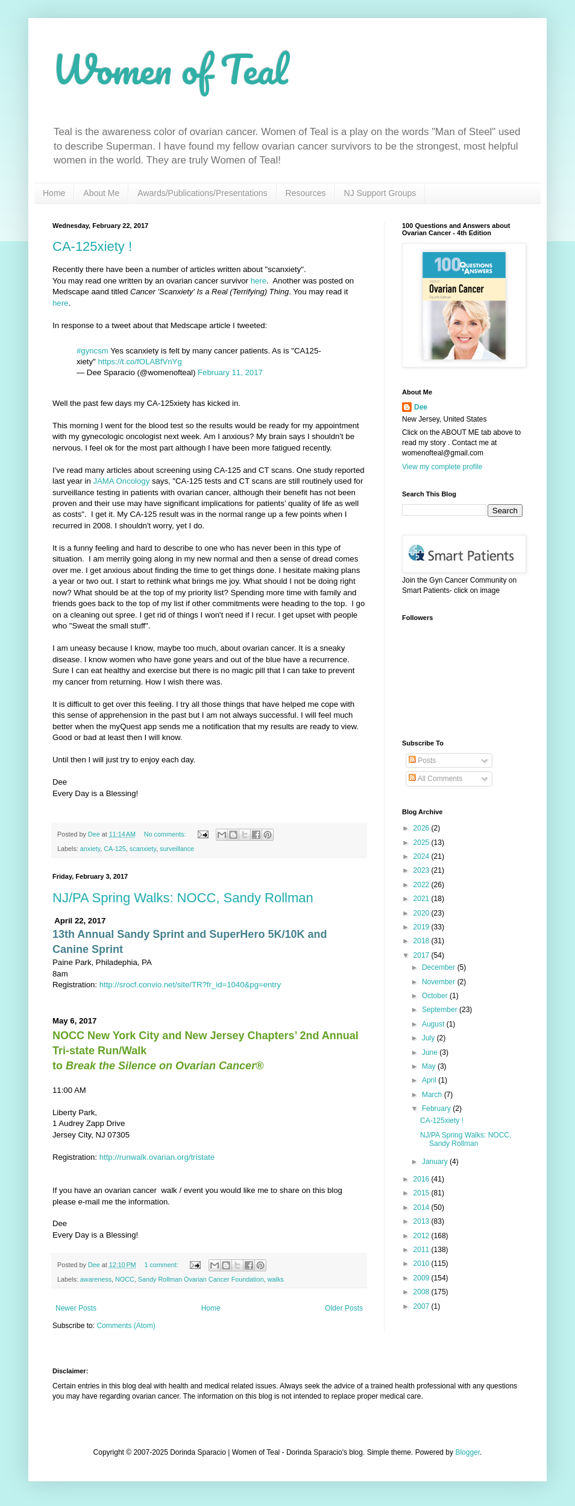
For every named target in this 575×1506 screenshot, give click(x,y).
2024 (422, 856)
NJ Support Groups (380, 193)
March (433, 1094)
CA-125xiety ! (92, 246)
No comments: (166, 834)
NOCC (124, 1279)
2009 (422, 1278)
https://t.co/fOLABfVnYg (139, 361)
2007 (422, 1306)
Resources (306, 193)
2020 (422, 913)
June (430, 1052)
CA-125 (115, 848)
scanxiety (143, 848)
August (434, 1024)
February (437, 1108)
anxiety (90, 848)
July (429, 1038)
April (430, 1080)
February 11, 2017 (230, 372)
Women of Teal (170, 69)
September (440, 1009)
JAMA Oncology (121, 481)
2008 (422, 1292)
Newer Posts (75, 1308)
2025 (422, 842)
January (436, 1161)
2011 (422, 1249)
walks (276, 1279)
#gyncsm (92, 350)
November (439, 982)
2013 (422, 1221)
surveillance (177, 848)
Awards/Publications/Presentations (202, 193)
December (439, 967)
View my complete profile (442, 467)
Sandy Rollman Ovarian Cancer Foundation (201, 1279)
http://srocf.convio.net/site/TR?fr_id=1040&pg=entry (190, 984)
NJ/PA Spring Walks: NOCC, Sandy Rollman (182, 897)
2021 (422, 898)
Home (54, 193)
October (436, 996)
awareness (96, 1279)
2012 (422, 1236)
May (430, 1066)
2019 (422, 927)
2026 (422, 828)
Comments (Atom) (125, 1325)
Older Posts (344, 1308)
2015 (422, 1193)
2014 (422, 1207)
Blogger (467, 1452)
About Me (101, 193)
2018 (422, 941)
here (258, 280)
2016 (422, 1179)
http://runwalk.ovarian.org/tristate (157, 1157)
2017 (422, 955)
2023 (422, 870)
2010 (422, 1263)
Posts (422, 760)
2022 (422, 885)
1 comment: (162, 1264)
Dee (420, 407)
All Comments (435, 778)
